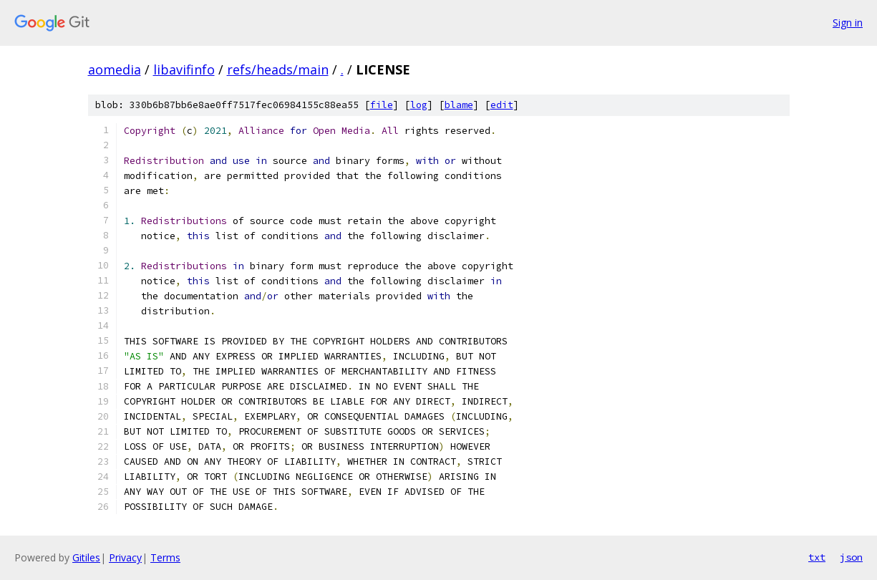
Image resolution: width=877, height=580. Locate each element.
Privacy (125, 557)
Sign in (848, 22)
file (381, 105)
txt (816, 557)
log (418, 105)
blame (459, 105)
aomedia (114, 69)
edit (501, 105)
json (851, 557)
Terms (165, 557)
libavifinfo (184, 69)
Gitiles (86, 557)
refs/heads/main (278, 69)
